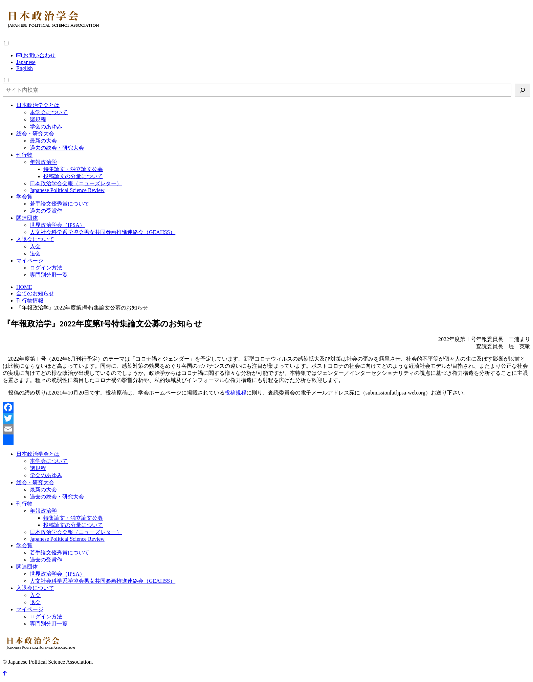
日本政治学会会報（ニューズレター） (76, 183)
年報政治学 (43, 162)
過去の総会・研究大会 (57, 148)
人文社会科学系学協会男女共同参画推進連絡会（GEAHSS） (102, 232)
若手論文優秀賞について (59, 204)
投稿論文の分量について (73, 176)
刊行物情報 (29, 300)
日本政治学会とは (38, 105)
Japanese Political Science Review (67, 190)
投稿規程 (235, 393)
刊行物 (24, 155)
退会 (35, 253)
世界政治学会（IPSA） (57, 225)
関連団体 (27, 218)
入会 (35, 246)
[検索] (522, 90)
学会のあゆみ (46, 126)
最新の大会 (43, 141)
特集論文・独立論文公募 (73, 169)
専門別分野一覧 (49, 275)
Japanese (26, 62)
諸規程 (38, 119)
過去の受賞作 (46, 211)
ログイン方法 (46, 268)
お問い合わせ (35, 55)
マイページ (29, 260)
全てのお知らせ (35, 293)
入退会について (35, 239)
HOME (24, 287)
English (24, 68)
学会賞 (24, 196)
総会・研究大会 (35, 133)
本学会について (49, 112)
